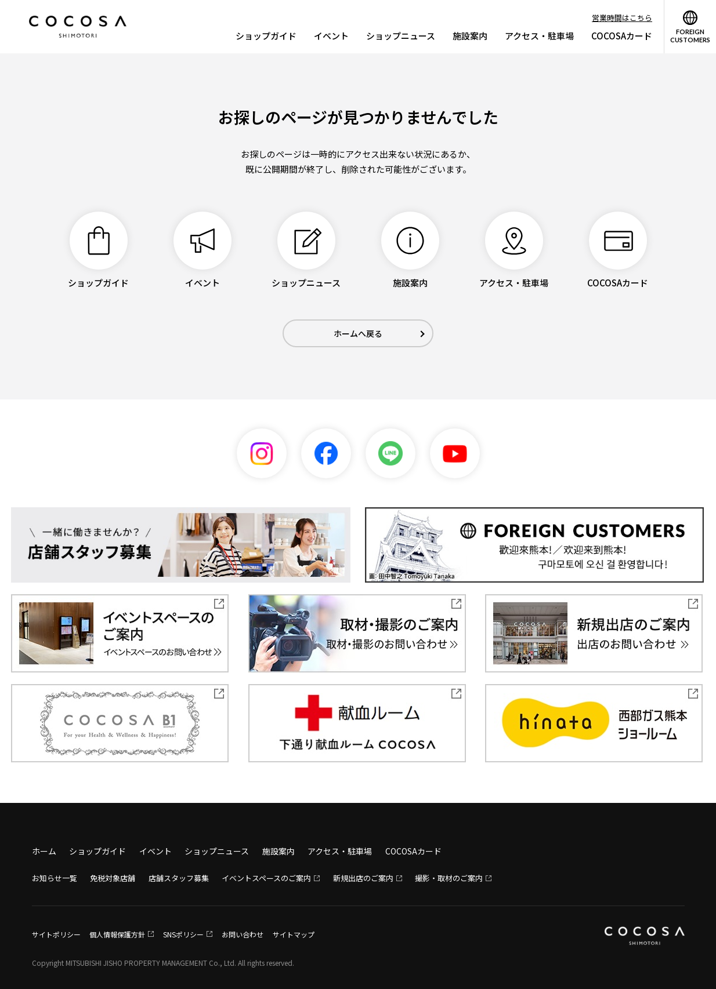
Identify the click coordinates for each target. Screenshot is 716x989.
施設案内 (470, 36)
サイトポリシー (56, 934)
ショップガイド (266, 36)
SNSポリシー (183, 934)
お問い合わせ (242, 934)
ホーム (44, 851)
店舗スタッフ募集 (179, 877)
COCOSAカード (621, 36)
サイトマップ (293, 934)
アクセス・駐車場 (539, 36)
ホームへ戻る (358, 333)
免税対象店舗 (112, 877)
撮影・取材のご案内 (449, 877)
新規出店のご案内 (363, 877)
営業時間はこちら (622, 17)
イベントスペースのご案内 (266, 877)
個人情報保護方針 (117, 934)
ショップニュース (400, 36)
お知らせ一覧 (54, 877)
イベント (331, 36)
